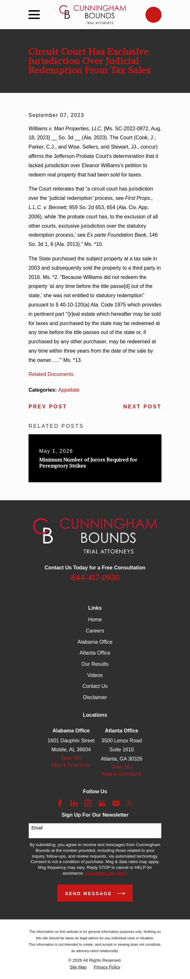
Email (37, 827)
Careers (95, 630)
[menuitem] (78, 967)
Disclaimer (95, 697)
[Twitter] (129, 803)
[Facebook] (59, 803)
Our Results (94, 664)
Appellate (68, 390)
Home (95, 619)
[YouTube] (116, 803)
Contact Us (95, 686)
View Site (71, 758)
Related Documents (51, 374)
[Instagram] (88, 803)
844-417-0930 (95, 578)
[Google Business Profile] (101, 803)
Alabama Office (95, 642)
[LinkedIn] (74, 803)
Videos (95, 675)
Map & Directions (71, 765)
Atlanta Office (95, 653)
